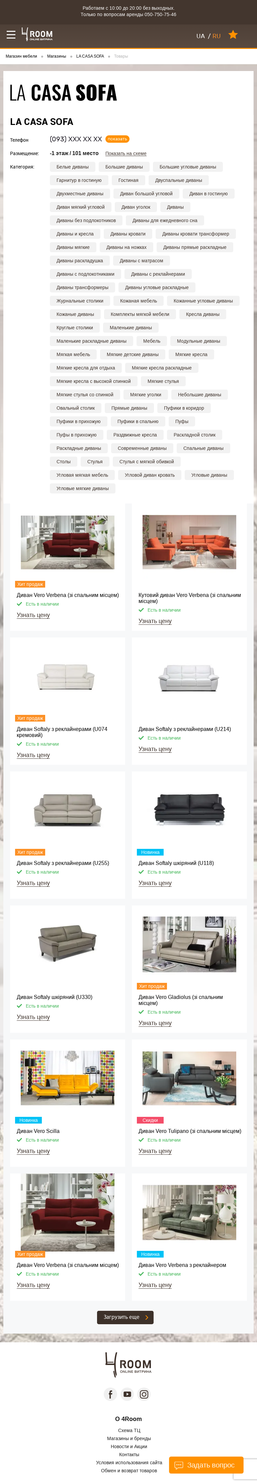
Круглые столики (75, 327)
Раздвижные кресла (135, 434)
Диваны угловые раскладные (157, 287)
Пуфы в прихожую (77, 434)
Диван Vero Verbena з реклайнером (182, 1265)
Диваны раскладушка (80, 260)
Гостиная (128, 180)
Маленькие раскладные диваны (91, 341)
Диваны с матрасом (141, 260)
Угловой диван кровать (150, 475)
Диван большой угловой (146, 193)
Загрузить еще (122, 1317)
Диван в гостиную (208, 193)
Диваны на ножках (126, 247)
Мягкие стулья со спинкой (85, 394)
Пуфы (181, 421)
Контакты (129, 1454)
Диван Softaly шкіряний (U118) (176, 863)
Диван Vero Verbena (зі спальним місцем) (68, 595)
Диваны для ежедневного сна (165, 220)
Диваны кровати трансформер (195, 234)
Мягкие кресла (191, 354)
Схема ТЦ (129, 1430)
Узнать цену (33, 615)
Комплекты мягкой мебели (140, 314)
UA (200, 36)
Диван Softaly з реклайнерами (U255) (63, 863)
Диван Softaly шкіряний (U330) (54, 997)
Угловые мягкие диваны (83, 488)
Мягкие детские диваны (133, 354)
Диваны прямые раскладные (195, 247)
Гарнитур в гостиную (79, 180)
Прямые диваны (129, 408)
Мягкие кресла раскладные (162, 367)
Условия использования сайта (129, 1462)
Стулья (95, 461)
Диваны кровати (128, 234)
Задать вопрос (204, 1465)
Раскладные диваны (79, 448)
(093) (76, 139)
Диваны (175, 207)
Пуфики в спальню (138, 421)
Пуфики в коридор (184, 408)
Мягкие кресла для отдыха (86, 367)
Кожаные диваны (75, 314)
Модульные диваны (198, 341)
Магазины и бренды (129, 1438)
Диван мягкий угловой (81, 207)
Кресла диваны (203, 314)
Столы (64, 461)
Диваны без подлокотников (86, 220)
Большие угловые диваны (188, 167)
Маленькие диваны (131, 327)
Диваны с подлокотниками (85, 274)
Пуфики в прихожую (79, 421)
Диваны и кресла (75, 234)
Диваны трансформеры (82, 287)
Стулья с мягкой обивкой (146, 461)
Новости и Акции (129, 1446)
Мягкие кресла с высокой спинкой (94, 381)
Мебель (151, 341)
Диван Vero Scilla (38, 1131)
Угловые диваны (209, 475)
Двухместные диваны (80, 193)
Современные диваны (142, 448)
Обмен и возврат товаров (129, 1470)
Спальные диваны (203, 448)
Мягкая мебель (73, 354)
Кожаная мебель (138, 300)
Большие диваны (124, 167)
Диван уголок (135, 207)
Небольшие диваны (199, 394)
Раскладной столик (195, 434)
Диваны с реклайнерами (158, 274)
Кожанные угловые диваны (203, 300)
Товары (121, 56)
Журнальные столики (80, 300)
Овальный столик (76, 408)
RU (216, 36)
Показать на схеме (126, 153)
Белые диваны (73, 167)
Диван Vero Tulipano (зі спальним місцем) (190, 1131)
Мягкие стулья (163, 381)
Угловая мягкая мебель (82, 475)
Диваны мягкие (73, 247)
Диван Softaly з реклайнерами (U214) (185, 729)
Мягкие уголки (145, 394)
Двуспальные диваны (178, 180)
